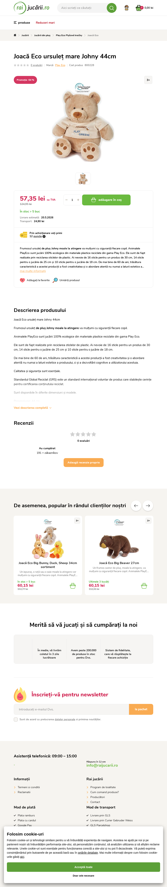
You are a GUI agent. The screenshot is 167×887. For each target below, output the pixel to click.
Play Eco (60, 65)
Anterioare (136, 505)
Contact (95, 802)
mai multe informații (33, 271)
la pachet (141, 709)
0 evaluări (36, 65)
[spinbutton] (72, 200)
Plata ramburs (26, 815)
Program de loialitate (103, 787)
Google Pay (25, 825)
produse (22, 23)
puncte (37, 236)
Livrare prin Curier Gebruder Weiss (111, 820)
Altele (148, 505)
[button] (78, 200)
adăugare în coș (106, 199)
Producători (97, 797)
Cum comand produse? (104, 792)
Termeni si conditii (29, 787)
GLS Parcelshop (100, 825)
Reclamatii (24, 792)
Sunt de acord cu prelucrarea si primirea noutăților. (60, 719)
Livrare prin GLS (100, 815)
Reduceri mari (45, 23)
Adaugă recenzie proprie (84, 462)
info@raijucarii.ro (102, 765)
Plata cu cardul (27, 820)
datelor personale (65, 719)
